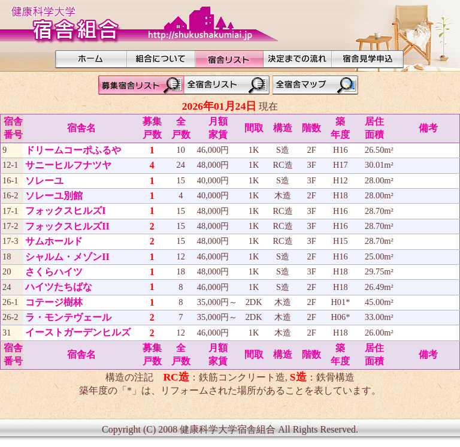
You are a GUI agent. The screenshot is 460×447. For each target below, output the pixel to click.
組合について (161, 59)
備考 (428, 128)
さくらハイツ (54, 272)
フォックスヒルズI (65, 211)
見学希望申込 (368, 59)
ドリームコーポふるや (73, 150)
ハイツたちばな (58, 287)
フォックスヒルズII (67, 226)
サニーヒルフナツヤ (68, 165)
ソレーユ (44, 181)
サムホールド (54, 241)
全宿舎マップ (317, 85)
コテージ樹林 (54, 302)
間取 (254, 128)
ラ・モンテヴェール (68, 317)
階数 (311, 128)
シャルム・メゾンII (67, 257)
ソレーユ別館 (54, 196)
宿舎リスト (229, 59)
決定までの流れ (298, 59)
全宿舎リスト (228, 85)
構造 (282, 128)
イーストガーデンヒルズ (78, 332)
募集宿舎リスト (139, 85)
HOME (91, 59)
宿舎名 (81, 128)
